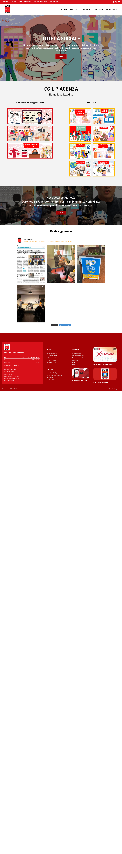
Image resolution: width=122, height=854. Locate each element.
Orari (12, 365)
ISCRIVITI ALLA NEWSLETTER (40, 1)
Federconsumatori (77, 358)
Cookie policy (116, 389)
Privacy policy (107, 389)
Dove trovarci (98, 9)
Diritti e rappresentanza (69, 9)
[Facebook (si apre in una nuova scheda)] (113, 2)
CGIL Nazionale (76, 353)
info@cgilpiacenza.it (13, 376)
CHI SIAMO (5, 1)
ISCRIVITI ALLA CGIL (54, 1)
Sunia (73, 364)
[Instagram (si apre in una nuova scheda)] (116, 2)
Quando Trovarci (111, 9)
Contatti (50, 377)
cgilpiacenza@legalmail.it (14, 378)
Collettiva (75, 360)
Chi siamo (51, 379)
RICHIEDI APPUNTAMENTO (25, 1)
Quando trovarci (52, 362)
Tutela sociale (85, 9)
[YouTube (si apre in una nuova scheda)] (118, 2)
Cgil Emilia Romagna (78, 355)
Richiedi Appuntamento (55, 375)
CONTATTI (13, 1)
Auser (74, 362)
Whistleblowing (52, 373)
